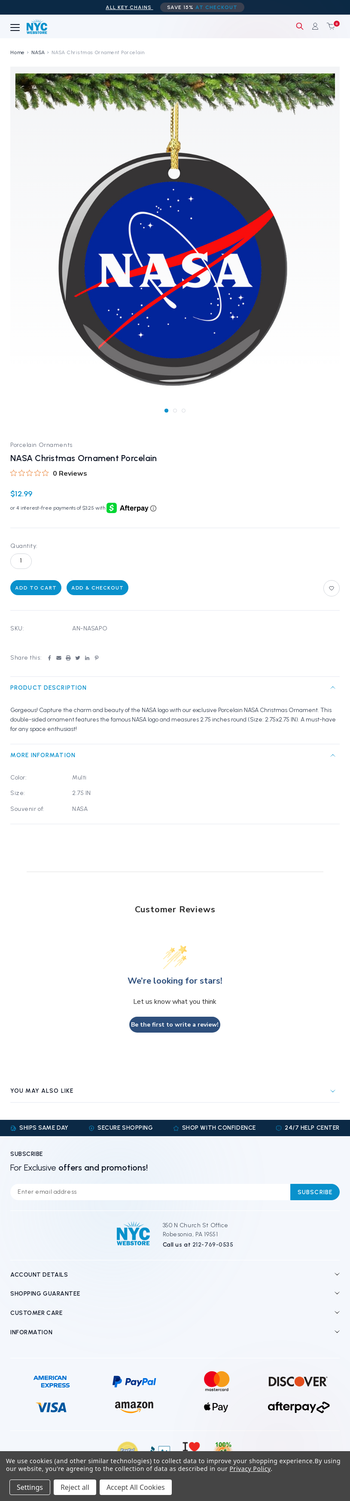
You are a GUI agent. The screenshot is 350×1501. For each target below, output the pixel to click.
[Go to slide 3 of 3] (184, 411)
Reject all (75, 1487)
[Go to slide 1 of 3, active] (166, 411)
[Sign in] (315, 26)
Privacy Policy (250, 1468)
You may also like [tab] (41, 1090)
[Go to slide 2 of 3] (175, 411)
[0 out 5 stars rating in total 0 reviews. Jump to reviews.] (48, 473)
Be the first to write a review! (175, 1025)
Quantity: (24, 546)
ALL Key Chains (129, 7)
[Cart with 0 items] (329, 26)
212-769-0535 (213, 1244)
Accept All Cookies (136, 1487)
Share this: (26, 657)
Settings (30, 1487)
